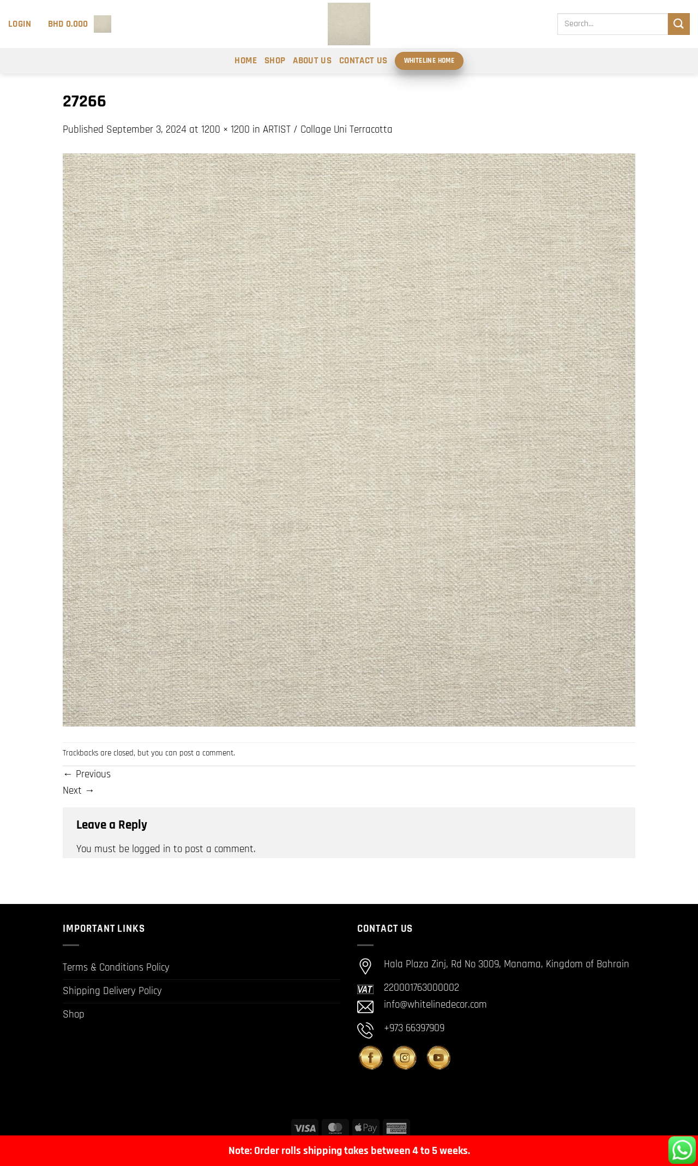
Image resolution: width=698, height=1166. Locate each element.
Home (245, 61)
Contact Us (363, 61)
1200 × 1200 (225, 129)
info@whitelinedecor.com (435, 1005)
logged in (151, 849)
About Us (312, 61)
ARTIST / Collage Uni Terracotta (328, 129)
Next (79, 791)
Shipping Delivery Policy (112, 991)
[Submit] (679, 23)
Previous (87, 774)
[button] (20, 24)
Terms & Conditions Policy (116, 967)
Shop (274, 61)
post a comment (206, 753)
